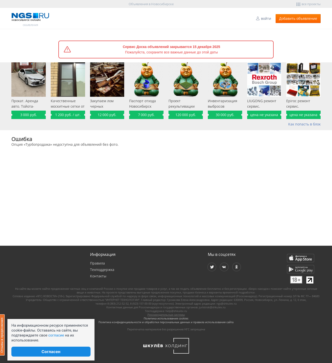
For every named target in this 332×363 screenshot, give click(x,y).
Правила (97, 263)
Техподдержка (102, 269)
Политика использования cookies (166, 318)
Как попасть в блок (304, 124)
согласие (56, 335)
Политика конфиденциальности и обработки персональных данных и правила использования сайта (166, 322)
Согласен (51, 351)
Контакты (98, 276)
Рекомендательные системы (166, 314)
